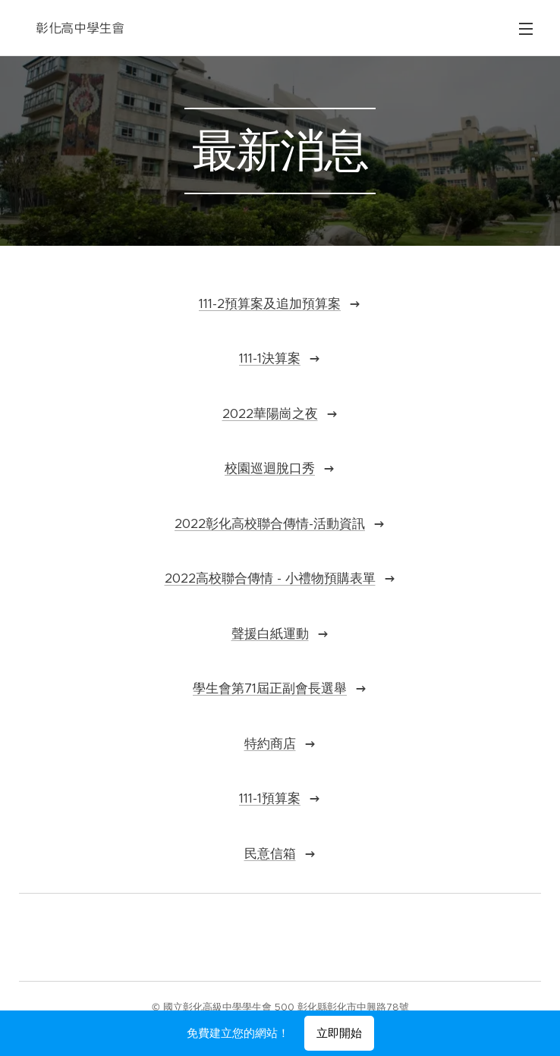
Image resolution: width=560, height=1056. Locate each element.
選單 (526, 29)
